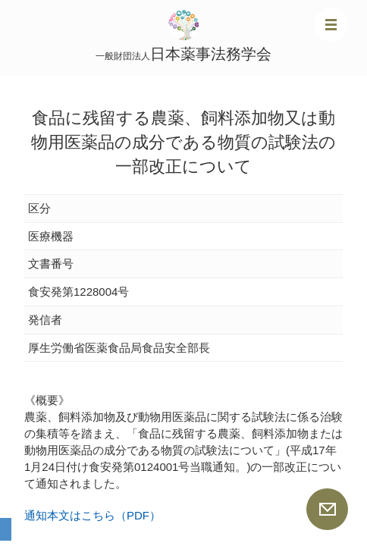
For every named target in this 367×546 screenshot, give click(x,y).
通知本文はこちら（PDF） (92, 515)
